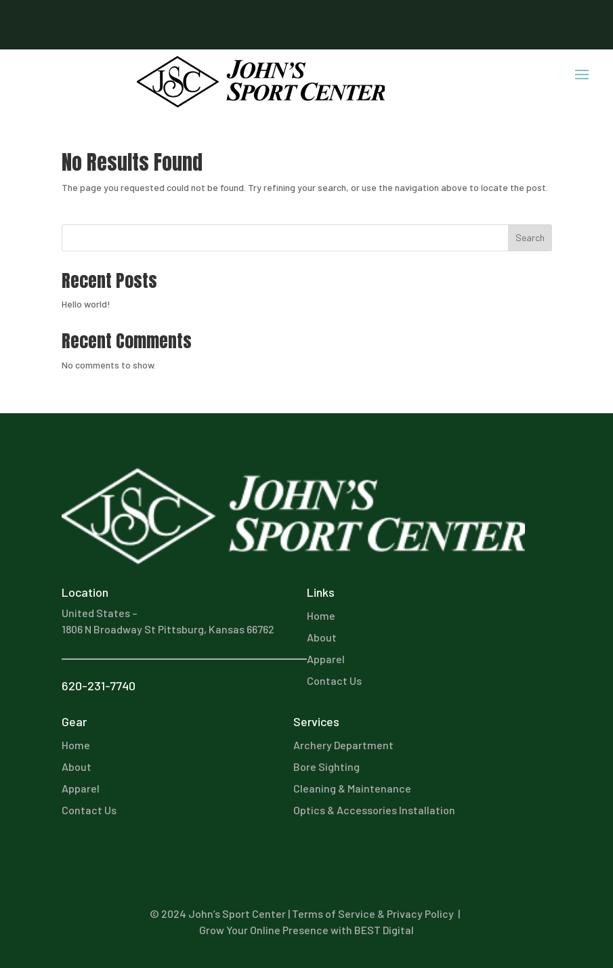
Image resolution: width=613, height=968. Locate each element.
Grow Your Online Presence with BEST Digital (306, 929)
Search (530, 237)
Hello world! (86, 304)
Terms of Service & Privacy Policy (373, 913)
